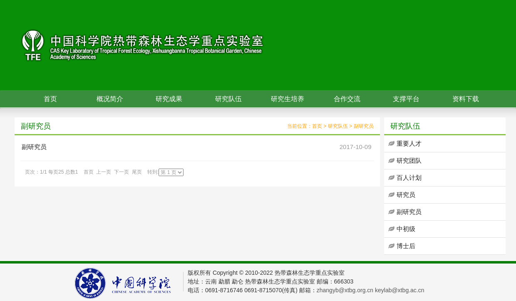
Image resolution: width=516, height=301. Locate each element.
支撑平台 (406, 98)
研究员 (406, 194)
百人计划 (409, 177)
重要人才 (409, 143)
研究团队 (409, 160)
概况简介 (110, 98)
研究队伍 (228, 98)
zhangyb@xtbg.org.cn (345, 290)
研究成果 (169, 98)
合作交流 (347, 98)
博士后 (406, 245)
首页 (50, 98)
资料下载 (465, 98)
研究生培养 (287, 98)
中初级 (406, 228)
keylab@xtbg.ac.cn (399, 290)
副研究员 (364, 126)
